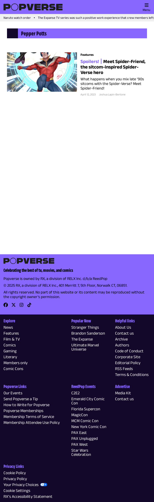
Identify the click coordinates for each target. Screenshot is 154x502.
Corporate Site (127, 357)
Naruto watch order (17, 17)
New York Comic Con (88, 427)
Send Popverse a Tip (21, 399)
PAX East (79, 432)
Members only (16, 363)
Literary (10, 357)
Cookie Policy (15, 473)
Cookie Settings (17, 490)
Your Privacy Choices (21, 485)
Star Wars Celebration (81, 452)
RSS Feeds (124, 369)
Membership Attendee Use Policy (32, 422)
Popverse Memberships (23, 411)
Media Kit (123, 393)
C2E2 (75, 393)
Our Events (13, 393)
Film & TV (12, 339)
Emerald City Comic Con (88, 401)
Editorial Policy (127, 363)
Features (11, 333)
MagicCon (79, 415)
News (8, 327)
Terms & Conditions (132, 374)
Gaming (10, 351)
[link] (6, 306)
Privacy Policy (15, 479)
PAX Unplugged (84, 438)
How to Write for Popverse (26, 405)
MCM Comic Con (84, 421)
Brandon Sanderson (88, 333)
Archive (121, 339)
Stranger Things (85, 327)
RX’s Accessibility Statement (28, 496)
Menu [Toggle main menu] (146, 7)
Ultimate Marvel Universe (85, 347)
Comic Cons (13, 369)
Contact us (124, 333)
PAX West (79, 444)
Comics (10, 345)
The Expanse (82, 339)
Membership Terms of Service (29, 416)
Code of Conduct (129, 351)
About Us (123, 327)
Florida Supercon (85, 409)
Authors (122, 345)
